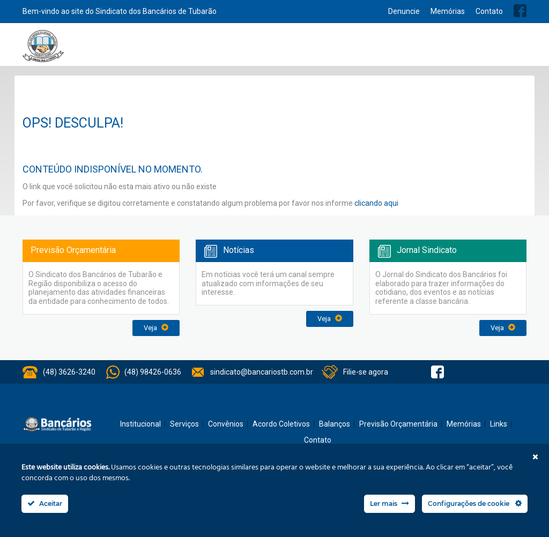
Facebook (520, 10)
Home (166, 49)
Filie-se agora (365, 372)
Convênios (318, 49)
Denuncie (404, 11)
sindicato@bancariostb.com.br (261, 372)
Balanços (424, 49)
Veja (156, 328)
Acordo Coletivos (372, 49)
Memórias (448, 11)
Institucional (200, 49)
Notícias (278, 49)
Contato (489, 11)
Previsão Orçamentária (487, 49)
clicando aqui (376, 203)
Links (498, 424)
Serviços (242, 49)
